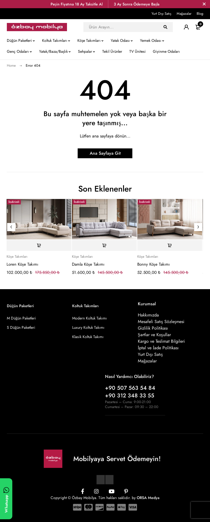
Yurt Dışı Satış (161, 13)
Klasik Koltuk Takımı (88, 336)
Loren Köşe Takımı (22, 264)
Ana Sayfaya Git (105, 153)
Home (11, 65)
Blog (200, 13)
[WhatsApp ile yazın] (6, 498)
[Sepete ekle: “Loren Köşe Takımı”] (39, 245)
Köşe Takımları (17, 256)
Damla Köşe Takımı (88, 264)
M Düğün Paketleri (21, 318)
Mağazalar (184, 13)
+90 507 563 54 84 (130, 388)
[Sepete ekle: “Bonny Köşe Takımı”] (169, 245)
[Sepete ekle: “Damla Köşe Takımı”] (104, 245)
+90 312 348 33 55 (129, 396)
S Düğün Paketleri (21, 327)
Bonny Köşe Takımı (153, 264)
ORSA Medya (148, 497)
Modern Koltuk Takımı (89, 318)
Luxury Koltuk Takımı (88, 327)
